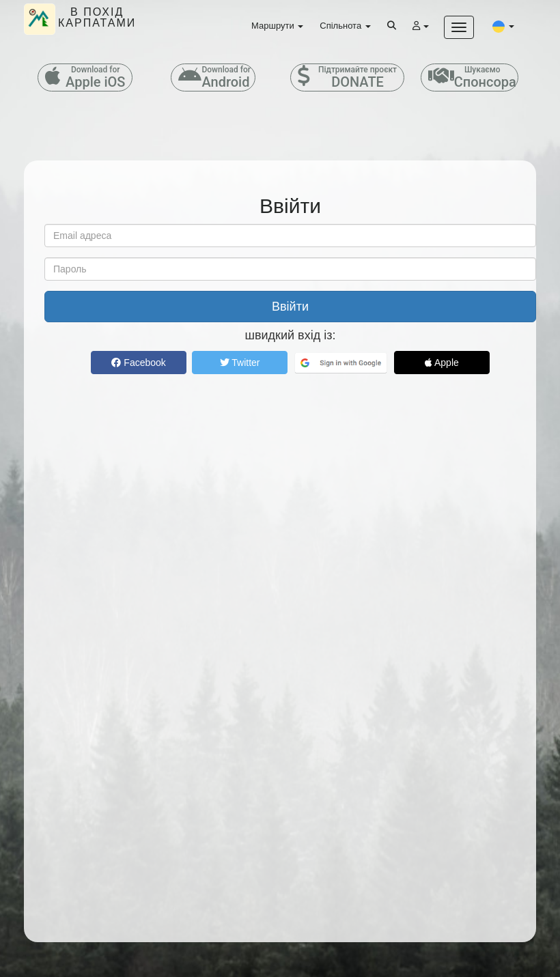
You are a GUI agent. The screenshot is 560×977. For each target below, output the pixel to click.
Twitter (240, 362)
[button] (503, 26)
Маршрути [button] (277, 25)
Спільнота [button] (345, 25)
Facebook (138, 362)
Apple (442, 362)
